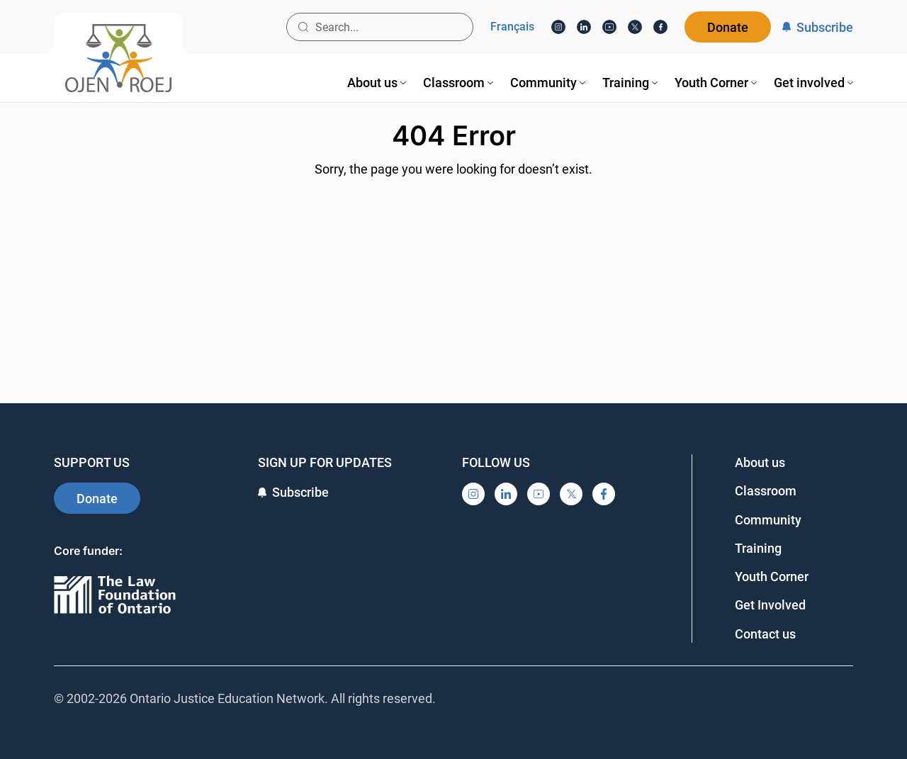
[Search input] (379, 27)
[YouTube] (609, 27)
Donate (727, 27)
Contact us (765, 633)
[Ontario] (115, 595)
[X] (635, 27)
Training (758, 548)
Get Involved (770, 604)
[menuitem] (376, 82)
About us (760, 462)
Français (512, 27)
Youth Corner (772, 576)
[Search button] (303, 27)
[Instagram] (558, 27)
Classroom (765, 490)
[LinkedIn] (584, 27)
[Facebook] (660, 27)
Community (768, 519)
